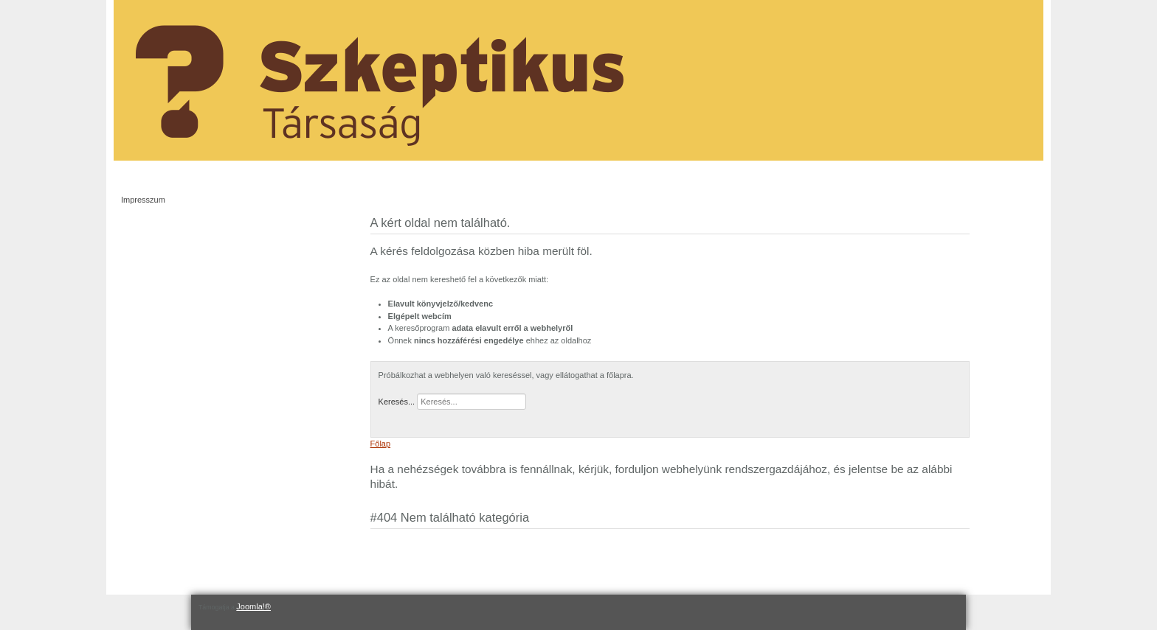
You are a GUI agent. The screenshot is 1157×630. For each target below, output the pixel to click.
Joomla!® (253, 606)
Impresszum (143, 199)
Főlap (380, 443)
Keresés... (397, 401)
